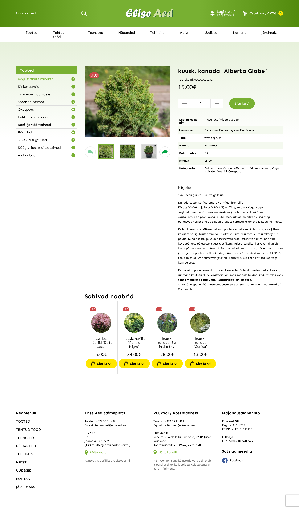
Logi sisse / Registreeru (226, 13)
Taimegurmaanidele (34, 94)
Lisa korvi (242, 103)
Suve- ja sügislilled (32, 140)
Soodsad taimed (31, 102)
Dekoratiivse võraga (218, 168)
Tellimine (157, 32)
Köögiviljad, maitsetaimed (39, 147)
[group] (127, 101)
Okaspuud (26, 109)
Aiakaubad (26, 155)
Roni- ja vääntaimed (34, 125)
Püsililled (25, 132)
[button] (90, 151)
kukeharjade (225, 279)
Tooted (31, 32)
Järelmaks (269, 32)
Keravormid (262, 168)
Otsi (85, 13)
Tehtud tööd (58, 34)
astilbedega (243, 279)
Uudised (210, 32)
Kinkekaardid (28, 87)
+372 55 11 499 (105, 421)
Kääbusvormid (243, 168)
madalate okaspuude (201, 279)
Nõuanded (126, 32)
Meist (184, 32)
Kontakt (239, 32)
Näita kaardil (99, 452)
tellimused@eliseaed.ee (110, 425)
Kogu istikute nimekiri (35, 79)
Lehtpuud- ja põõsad (35, 117)
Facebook (232, 460)
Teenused (95, 32)
